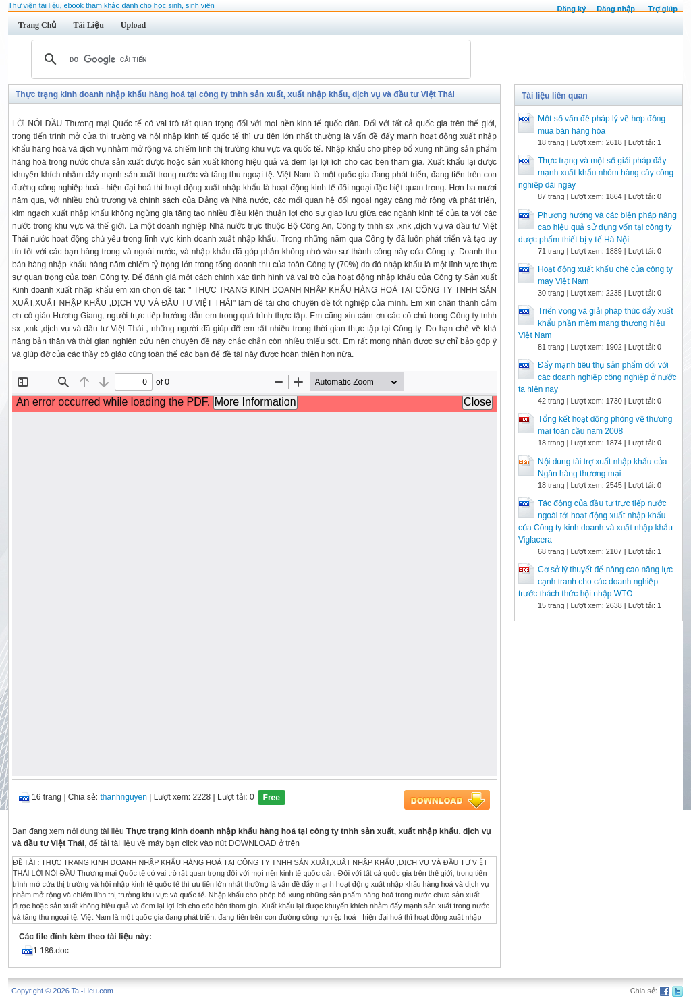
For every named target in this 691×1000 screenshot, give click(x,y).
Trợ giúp (663, 9)
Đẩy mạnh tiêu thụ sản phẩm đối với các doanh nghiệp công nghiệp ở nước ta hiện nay (597, 377)
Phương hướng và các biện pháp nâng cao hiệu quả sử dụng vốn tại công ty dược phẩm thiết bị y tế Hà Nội (597, 227)
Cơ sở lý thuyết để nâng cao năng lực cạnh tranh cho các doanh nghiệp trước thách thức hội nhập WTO (595, 582)
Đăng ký (571, 9)
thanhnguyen (124, 797)
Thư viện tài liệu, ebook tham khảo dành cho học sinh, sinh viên (111, 5)
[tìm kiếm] (249, 59)
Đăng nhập (616, 9)
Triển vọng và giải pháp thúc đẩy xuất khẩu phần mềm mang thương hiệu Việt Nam (595, 323)
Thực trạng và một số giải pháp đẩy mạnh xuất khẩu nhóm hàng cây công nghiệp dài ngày (595, 173)
